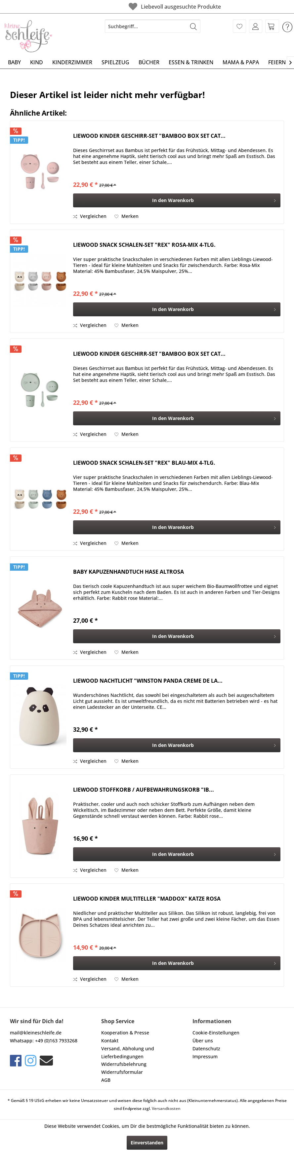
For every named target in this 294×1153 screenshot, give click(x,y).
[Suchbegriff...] (152, 26)
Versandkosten (166, 1108)
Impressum (205, 1056)
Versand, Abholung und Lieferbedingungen (127, 1052)
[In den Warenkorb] (176, 200)
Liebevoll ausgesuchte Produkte (138, 6)
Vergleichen (89, 216)
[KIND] (36, 62)
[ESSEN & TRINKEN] (191, 62)
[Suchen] (193, 26)
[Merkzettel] (239, 26)
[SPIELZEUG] (115, 62)
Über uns (202, 1040)
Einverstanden (147, 1142)
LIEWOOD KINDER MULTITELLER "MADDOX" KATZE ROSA (147, 898)
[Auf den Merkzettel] (126, 216)
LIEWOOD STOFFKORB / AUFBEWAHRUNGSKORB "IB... (143, 789)
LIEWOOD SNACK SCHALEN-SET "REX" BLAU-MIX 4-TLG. (144, 462)
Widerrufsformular (122, 1072)
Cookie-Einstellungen (215, 1032)
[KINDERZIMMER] (72, 62)
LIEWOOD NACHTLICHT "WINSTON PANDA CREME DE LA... (148, 680)
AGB (105, 1080)
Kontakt (109, 1040)
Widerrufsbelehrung (124, 1064)
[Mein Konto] (255, 26)
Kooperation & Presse (125, 1032)
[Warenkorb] (272, 26)
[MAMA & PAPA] (241, 62)
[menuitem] (152, 26)
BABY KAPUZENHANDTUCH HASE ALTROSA (128, 571)
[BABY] (14, 62)
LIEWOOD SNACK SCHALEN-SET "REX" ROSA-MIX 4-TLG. (144, 244)
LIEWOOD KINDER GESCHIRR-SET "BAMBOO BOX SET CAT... (149, 135)
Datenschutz (206, 1048)
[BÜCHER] (149, 62)
